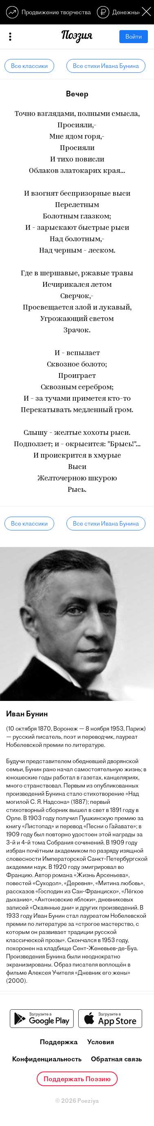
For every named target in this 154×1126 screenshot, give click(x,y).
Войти (133, 36)
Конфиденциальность (46, 1059)
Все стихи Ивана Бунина (106, 66)
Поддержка (59, 1042)
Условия (100, 1042)
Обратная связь (116, 1059)
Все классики (29, 66)
